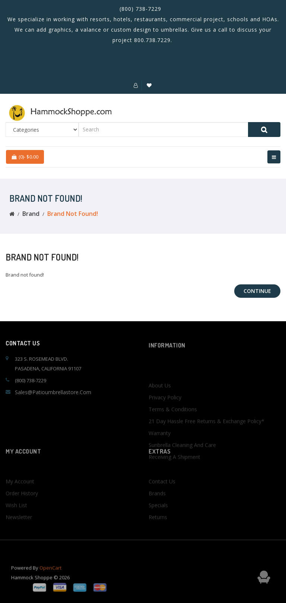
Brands (157, 505)
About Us (160, 405)
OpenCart (50, 572)
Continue (257, 290)
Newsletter (19, 529)
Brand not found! (72, 214)
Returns (158, 529)
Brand (30, 214)
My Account (20, 493)
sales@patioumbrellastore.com (53, 392)
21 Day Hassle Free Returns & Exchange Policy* (206, 441)
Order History (22, 505)
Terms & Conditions (173, 429)
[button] (136, 85)
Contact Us (162, 493)
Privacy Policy (165, 417)
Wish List (16, 517)
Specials (158, 517)
